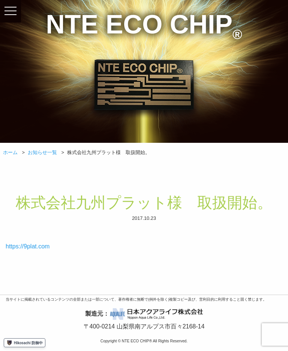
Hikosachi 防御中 (24, 343)
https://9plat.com (28, 246)
